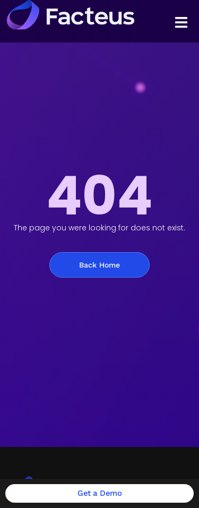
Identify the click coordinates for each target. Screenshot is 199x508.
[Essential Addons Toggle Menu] (181, 24)
